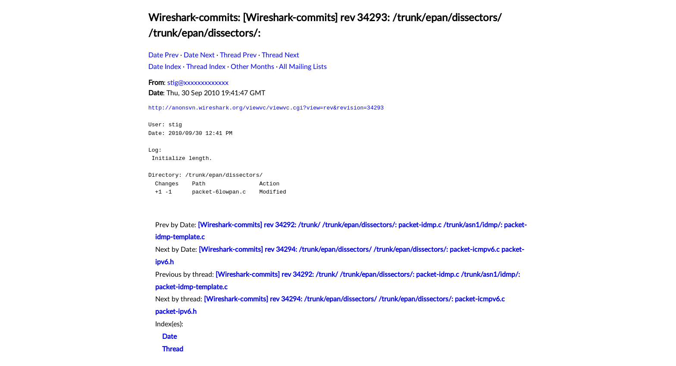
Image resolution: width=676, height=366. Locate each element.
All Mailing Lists (303, 66)
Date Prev (163, 55)
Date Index (164, 66)
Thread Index (205, 66)
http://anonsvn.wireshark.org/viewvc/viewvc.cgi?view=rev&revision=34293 (266, 108)
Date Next (199, 55)
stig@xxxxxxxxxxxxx (197, 82)
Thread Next (280, 55)
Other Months (252, 66)
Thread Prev (238, 55)
